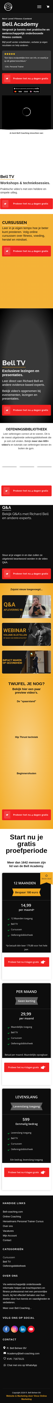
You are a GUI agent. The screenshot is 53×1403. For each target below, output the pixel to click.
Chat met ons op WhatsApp (22, 1365)
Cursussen (9, 1257)
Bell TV (7, 1261)
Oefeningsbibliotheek (14, 1266)
